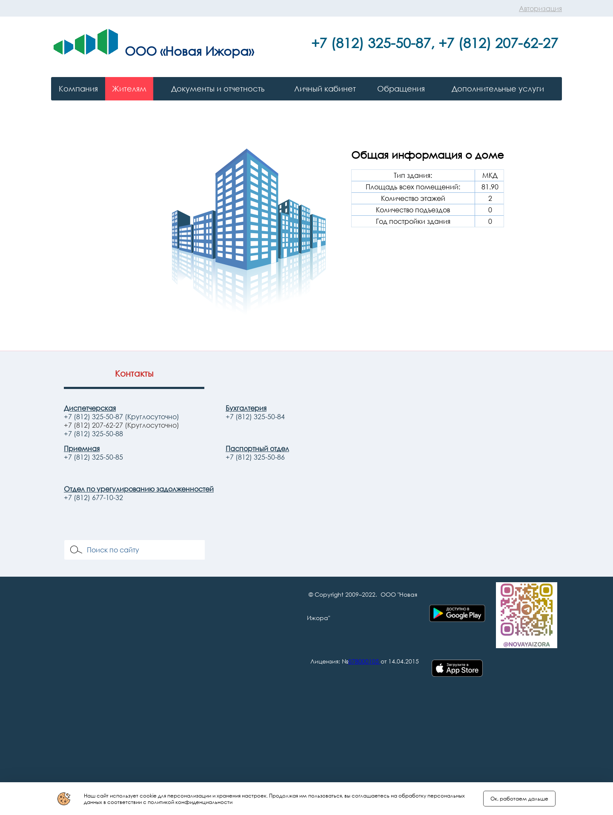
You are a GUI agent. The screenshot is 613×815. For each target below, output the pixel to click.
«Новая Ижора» (207, 50)
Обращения (401, 88)
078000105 (363, 661)
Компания (78, 88)
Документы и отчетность (217, 88)
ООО (140, 50)
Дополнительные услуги (498, 88)
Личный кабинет (325, 88)
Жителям (129, 88)
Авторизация (540, 8)
